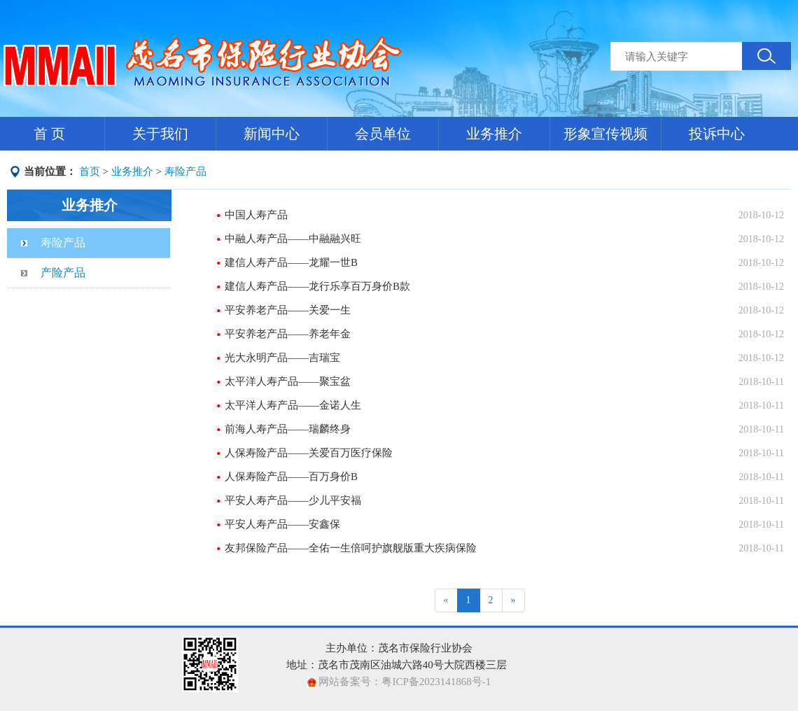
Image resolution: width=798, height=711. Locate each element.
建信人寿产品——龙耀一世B (291, 262)
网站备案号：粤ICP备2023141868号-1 (403, 681)
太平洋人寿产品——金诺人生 (293, 405)
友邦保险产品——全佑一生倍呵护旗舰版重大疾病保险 (351, 548)
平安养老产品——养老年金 (288, 333)
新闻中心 (272, 133)
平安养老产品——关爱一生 (288, 310)
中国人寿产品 (256, 214)
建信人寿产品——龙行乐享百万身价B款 (317, 286)
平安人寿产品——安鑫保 (282, 524)
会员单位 (383, 133)
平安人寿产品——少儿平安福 (293, 500)
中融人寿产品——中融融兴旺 (293, 238)
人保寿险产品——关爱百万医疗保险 (309, 452)
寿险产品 (185, 171)
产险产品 (63, 273)
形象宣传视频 (606, 133)
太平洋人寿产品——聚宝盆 (288, 381)
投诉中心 (717, 133)
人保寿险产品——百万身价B (291, 476)
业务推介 (494, 133)
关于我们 (160, 133)
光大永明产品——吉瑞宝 (282, 357)
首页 (89, 171)
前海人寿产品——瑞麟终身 (288, 429)
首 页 (49, 133)
